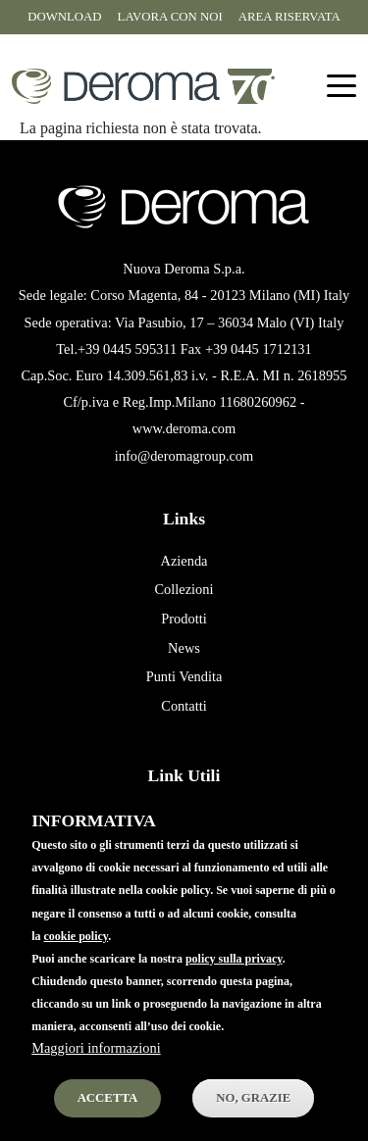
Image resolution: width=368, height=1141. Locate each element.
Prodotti (183, 618)
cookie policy (76, 960)
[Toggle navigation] (341, 86)
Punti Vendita (184, 676)
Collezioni (184, 589)
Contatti (183, 706)
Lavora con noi (170, 17)
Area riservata (289, 17)
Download (64, 17)
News (184, 648)
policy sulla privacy (234, 982)
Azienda (184, 561)
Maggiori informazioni (95, 1072)
